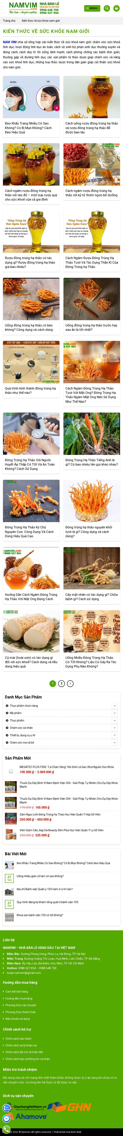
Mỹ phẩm (15, 713)
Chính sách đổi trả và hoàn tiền (24, 1052)
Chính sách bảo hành (18, 1038)
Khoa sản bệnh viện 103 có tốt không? (40, 915)
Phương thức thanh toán (21, 1012)
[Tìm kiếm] (107, 8)
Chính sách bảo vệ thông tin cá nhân (28, 1059)
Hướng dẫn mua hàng (19, 998)
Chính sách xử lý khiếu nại (21, 1045)
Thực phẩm (17, 720)
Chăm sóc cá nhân (21, 727)
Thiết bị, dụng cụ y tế (22, 735)
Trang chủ (9, 20)
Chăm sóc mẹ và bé (22, 742)
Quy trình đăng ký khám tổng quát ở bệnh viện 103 (47, 902)
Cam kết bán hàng (17, 991)
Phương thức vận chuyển (21, 1005)
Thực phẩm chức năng (24, 705)
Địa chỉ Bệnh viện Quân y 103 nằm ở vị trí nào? (45, 889)
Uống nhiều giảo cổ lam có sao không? (40, 876)
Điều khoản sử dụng (18, 1018)
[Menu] (92, 8)
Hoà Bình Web (73, 1132)
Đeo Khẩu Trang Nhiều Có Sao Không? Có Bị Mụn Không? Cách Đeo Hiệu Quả (63, 863)
